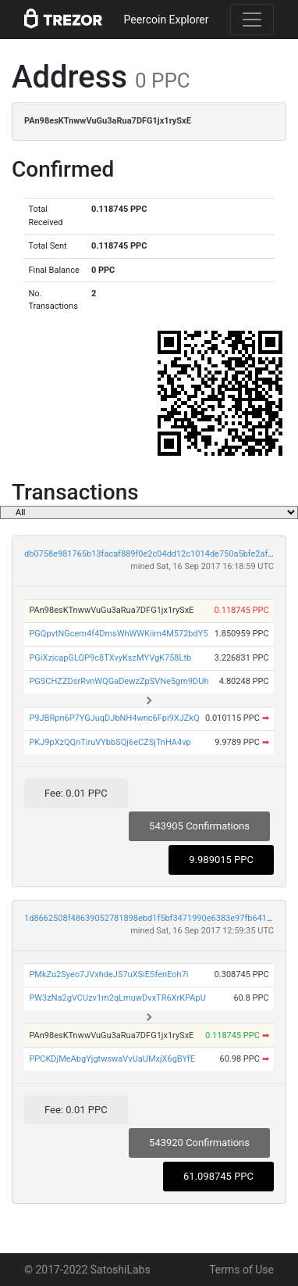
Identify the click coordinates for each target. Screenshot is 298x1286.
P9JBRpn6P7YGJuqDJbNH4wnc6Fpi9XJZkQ (114, 718)
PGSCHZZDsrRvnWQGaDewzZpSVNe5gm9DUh (118, 681)
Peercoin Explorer (165, 19)
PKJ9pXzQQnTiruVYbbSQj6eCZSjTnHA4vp (109, 742)
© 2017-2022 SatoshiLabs (87, 1269)
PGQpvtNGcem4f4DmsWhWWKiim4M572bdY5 (118, 634)
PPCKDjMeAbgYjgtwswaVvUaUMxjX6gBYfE (112, 1059)
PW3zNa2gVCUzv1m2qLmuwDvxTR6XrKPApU (117, 998)
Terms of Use (241, 1269)
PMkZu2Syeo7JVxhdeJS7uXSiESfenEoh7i (108, 974)
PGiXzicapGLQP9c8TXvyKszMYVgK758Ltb (110, 658)
